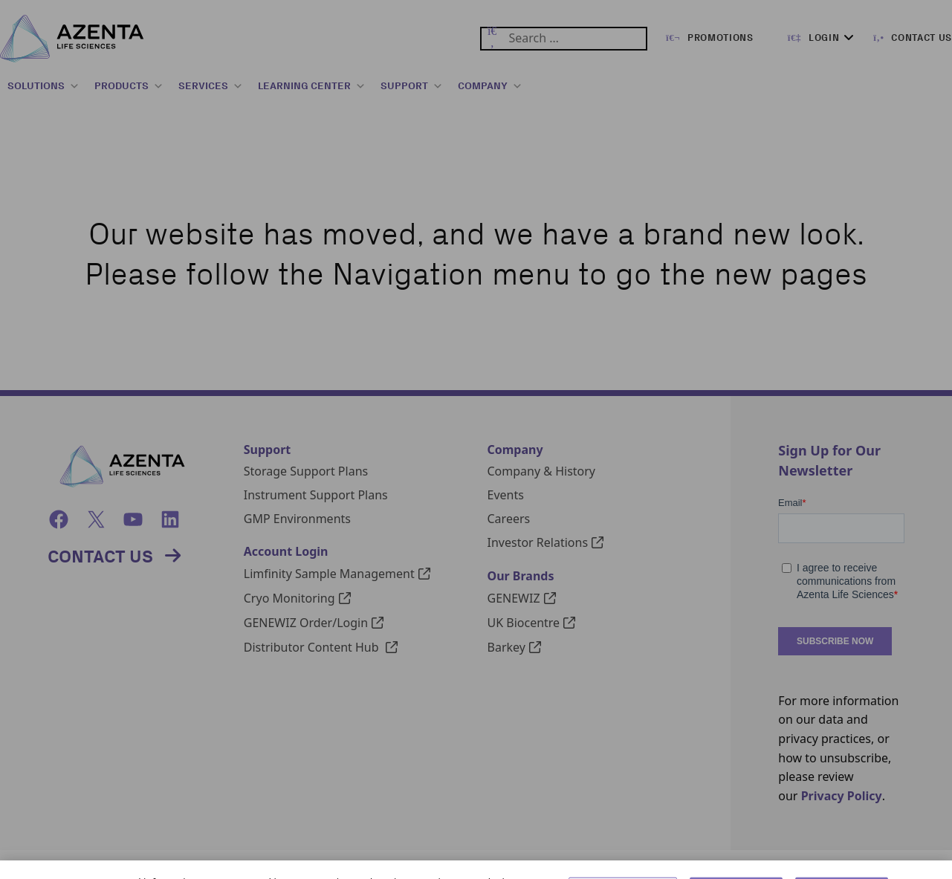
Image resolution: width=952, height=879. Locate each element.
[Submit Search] (492, 39)
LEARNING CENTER (312, 86)
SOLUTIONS (43, 86)
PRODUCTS (128, 86)
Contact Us (100, 556)
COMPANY (490, 86)
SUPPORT (412, 86)
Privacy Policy (841, 796)
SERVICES (210, 86)
